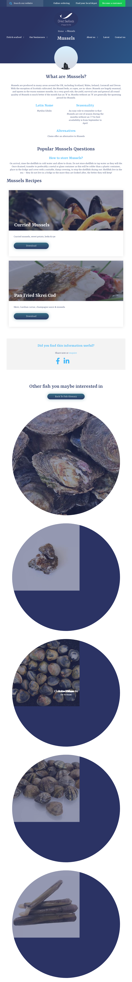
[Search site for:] (25, 3)
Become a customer (112, 3)
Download (31, 246)
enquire (73, 353)
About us (92, 37)
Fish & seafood (15, 37)
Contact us (120, 37)
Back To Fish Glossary (66, 396)
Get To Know (66, 695)
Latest (106, 37)
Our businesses (38, 37)
